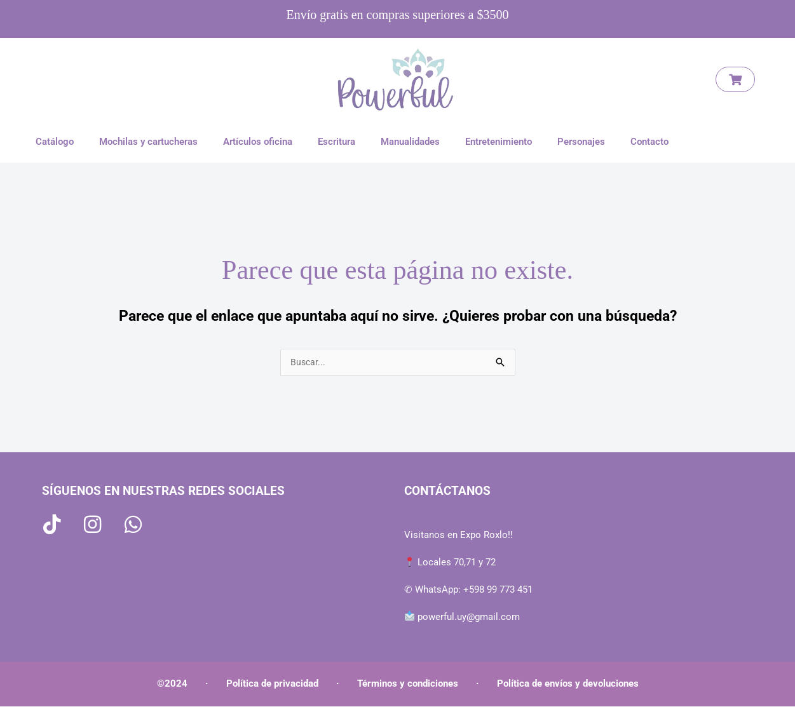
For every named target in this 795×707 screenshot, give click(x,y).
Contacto (649, 141)
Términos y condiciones (407, 684)
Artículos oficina (257, 141)
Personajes (581, 141)
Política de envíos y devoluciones (568, 684)
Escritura (336, 141)
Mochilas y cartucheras (148, 141)
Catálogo (55, 141)
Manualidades (410, 141)
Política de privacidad (272, 684)
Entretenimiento (498, 141)
